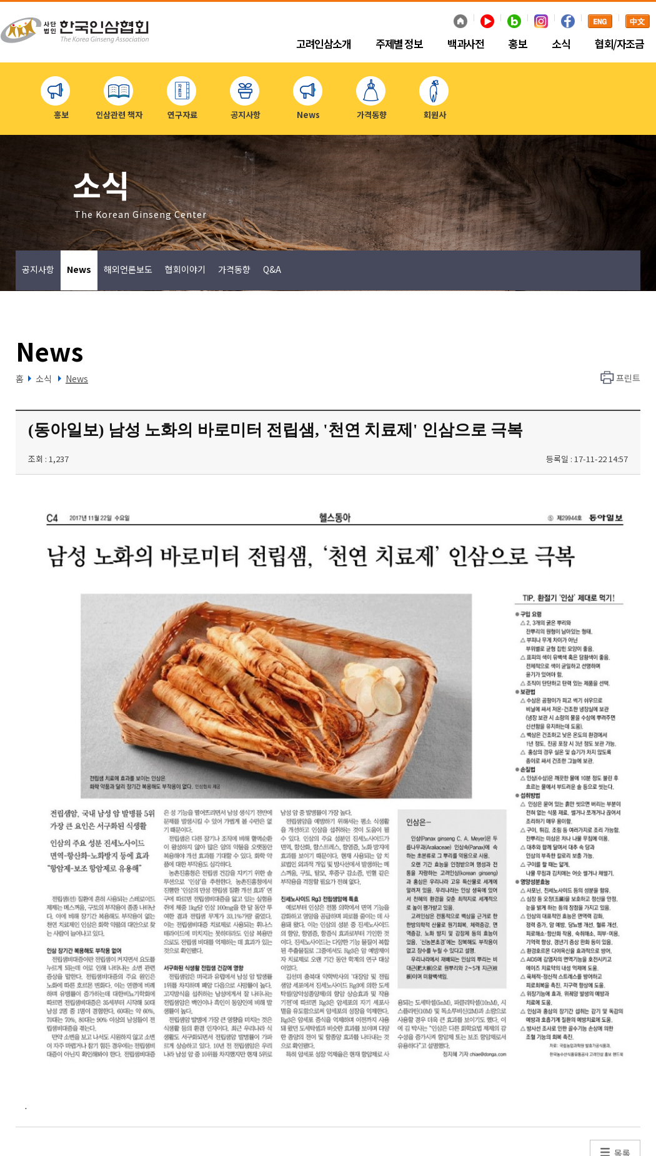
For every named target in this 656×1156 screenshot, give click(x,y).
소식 (561, 44)
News (79, 269)
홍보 (518, 44)
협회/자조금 (619, 44)
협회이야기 (185, 269)
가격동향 (234, 269)
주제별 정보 (398, 44)
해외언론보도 (128, 269)
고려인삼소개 (323, 44)
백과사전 (465, 44)
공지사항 (38, 269)
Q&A (272, 269)
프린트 (628, 378)
